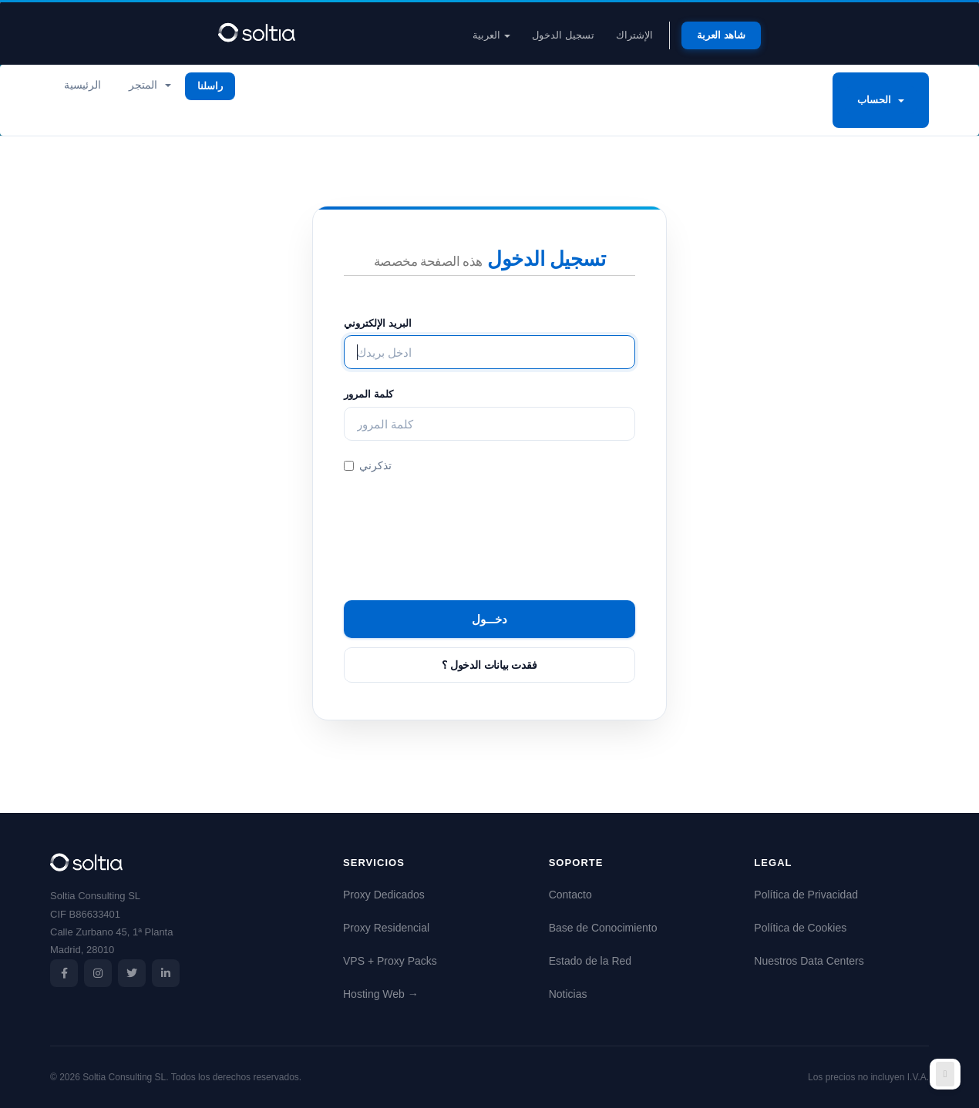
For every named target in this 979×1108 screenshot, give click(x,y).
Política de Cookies (800, 928)
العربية (492, 35)
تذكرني (368, 465)
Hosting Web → (381, 994)
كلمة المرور (368, 394)
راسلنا (210, 86)
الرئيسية (82, 85)
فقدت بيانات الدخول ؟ (489, 665)
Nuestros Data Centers (808, 961)
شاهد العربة (721, 35)
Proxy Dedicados (384, 894)
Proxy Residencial (386, 928)
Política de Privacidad (806, 894)
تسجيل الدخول (563, 35)
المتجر (150, 85)
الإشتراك (634, 35)
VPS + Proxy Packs (390, 961)
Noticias (568, 994)
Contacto (570, 894)
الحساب (880, 100)
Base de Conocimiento (603, 928)
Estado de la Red (590, 961)
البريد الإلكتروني (378, 323)
